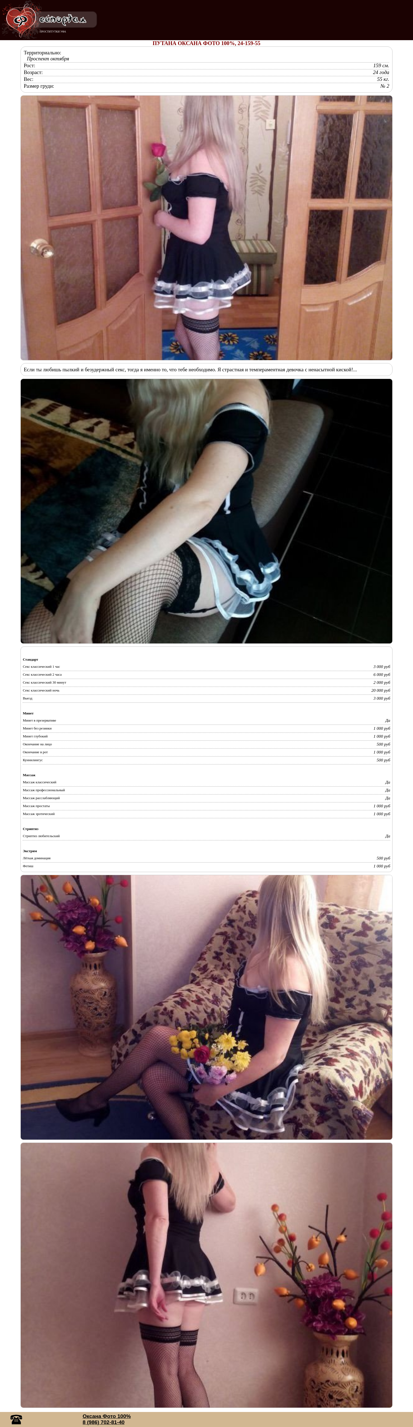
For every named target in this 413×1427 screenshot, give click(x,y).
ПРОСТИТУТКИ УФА (53, 31)
